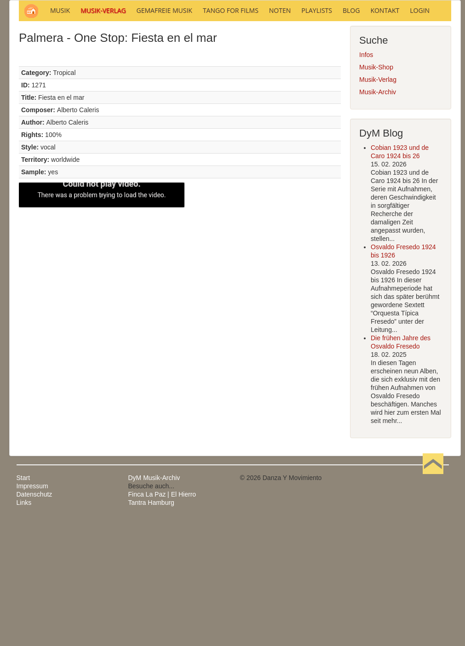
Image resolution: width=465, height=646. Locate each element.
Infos (366, 179)
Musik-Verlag (377, 203)
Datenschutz (34, 618)
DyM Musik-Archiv (154, 602)
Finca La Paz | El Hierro (162, 618)
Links (24, 626)
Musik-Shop (376, 191)
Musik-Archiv (377, 216)
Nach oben (433, 602)
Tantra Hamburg (151, 626)
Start (23, 602)
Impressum (32, 610)
